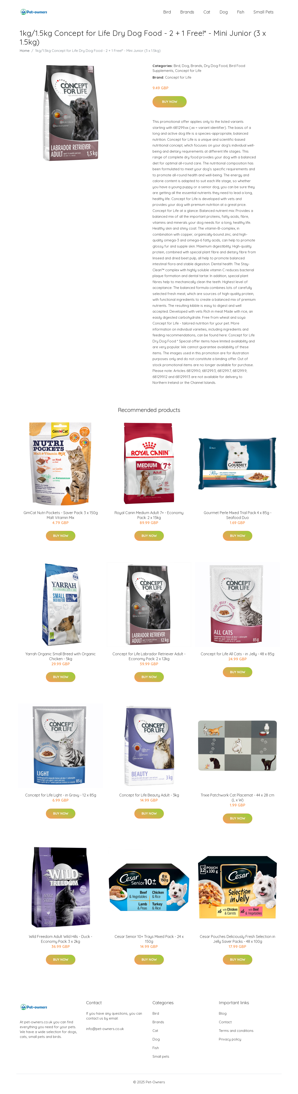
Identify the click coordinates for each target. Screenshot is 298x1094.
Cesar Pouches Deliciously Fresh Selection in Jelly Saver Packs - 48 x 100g (237, 943)
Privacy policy (230, 1043)
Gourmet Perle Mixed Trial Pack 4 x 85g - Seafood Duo (237, 519)
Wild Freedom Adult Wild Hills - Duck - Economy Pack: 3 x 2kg (60, 943)
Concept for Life (188, 74)
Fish (240, 14)
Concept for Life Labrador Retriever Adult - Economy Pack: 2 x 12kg (149, 660)
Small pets (264, 14)
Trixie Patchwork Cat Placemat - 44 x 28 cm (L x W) (237, 801)
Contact (225, 1026)
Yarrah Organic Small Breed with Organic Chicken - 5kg (60, 660)
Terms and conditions (236, 1034)
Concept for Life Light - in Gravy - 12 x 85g (60, 799)
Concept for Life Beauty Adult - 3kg (149, 799)
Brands (187, 14)
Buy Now (169, 106)
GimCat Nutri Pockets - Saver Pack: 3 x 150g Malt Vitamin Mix (61, 519)
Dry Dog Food (215, 69)
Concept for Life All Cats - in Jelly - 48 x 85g (237, 658)
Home (25, 54)
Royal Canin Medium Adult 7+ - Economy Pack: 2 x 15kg (149, 519)
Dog (224, 14)
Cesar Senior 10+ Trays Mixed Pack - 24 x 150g (149, 943)
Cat (206, 14)
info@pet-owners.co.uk (105, 1032)
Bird (167, 14)
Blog (223, 1017)
